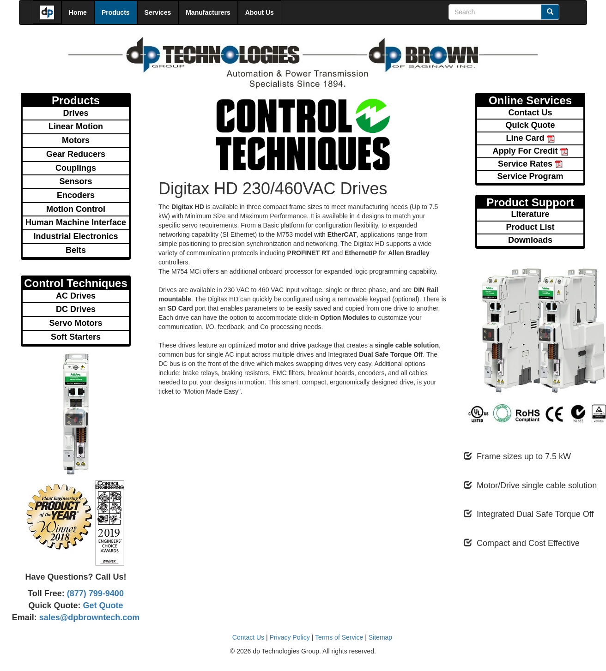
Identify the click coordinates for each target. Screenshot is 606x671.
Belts (76, 250)
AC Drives (76, 295)
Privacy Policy (290, 637)
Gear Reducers (75, 154)
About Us (259, 12)
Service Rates (530, 163)
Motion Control (75, 209)
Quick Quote (530, 125)
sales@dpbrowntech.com (88, 617)
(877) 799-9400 (94, 593)
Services (158, 12)
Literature (530, 214)
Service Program (530, 176)
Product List (530, 227)
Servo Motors (75, 323)
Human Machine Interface (75, 222)
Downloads (530, 240)
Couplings (75, 168)
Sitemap (380, 637)
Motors (76, 140)
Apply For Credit (530, 151)
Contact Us (530, 112)
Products (116, 12)
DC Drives (76, 309)
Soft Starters (76, 336)
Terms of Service (339, 637)
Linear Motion (75, 126)
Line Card (530, 138)
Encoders (76, 195)
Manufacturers (208, 12)
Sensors (75, 181)
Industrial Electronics (75, 236)
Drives (75, 113)
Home (78, 12)
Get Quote (102, 605)
